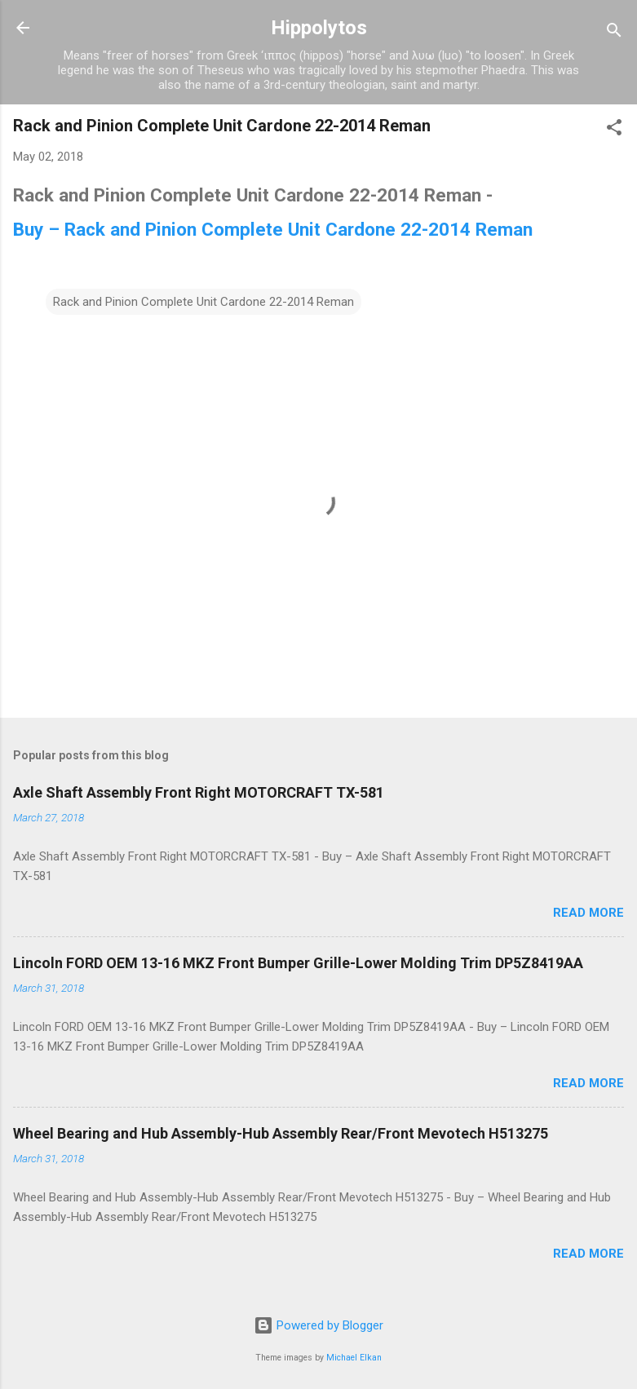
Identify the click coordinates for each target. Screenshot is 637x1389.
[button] (614, 130)
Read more (588, 912)
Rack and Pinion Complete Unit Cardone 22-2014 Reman (203, 301)
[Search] (614, 33)
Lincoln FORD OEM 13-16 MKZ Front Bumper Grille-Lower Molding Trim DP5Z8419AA (298, 962)
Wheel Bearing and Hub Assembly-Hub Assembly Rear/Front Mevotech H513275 (280, 1133)
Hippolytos (319, 27)
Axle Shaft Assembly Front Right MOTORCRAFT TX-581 (198, 792)
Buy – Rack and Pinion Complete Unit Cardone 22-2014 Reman (273, 229)
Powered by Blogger (318, 1325)
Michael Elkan (354, 1357)
